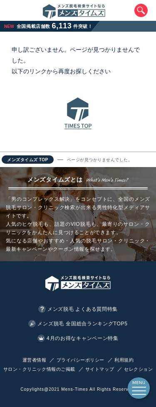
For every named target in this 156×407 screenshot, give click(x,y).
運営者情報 (34, 359)
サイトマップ (99, 369)
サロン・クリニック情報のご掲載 (39, 369)
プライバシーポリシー (81, 359)
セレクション (138, 369)
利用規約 (124, 359)
